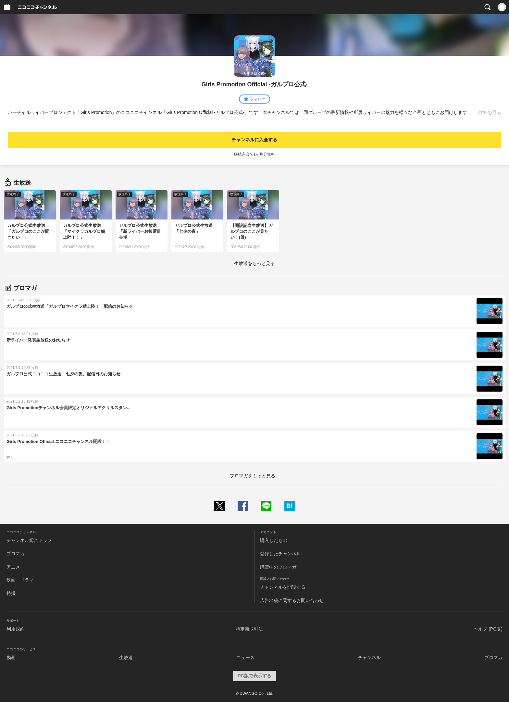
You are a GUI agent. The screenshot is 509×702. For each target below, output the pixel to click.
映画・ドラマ (20, 580)
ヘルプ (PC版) (488, 629)
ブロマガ (15, 553)
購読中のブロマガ (278, 567)
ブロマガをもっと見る (252, 475)
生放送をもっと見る (254, 263)
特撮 (11, 593)
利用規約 (15, 629)
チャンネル (369, 657)
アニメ (13, 567)
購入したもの (273, 540)
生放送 (126, 657)
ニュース (245, 657)
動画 (11, 657)
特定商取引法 (249, 629)
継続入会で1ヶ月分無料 (254, 154)
